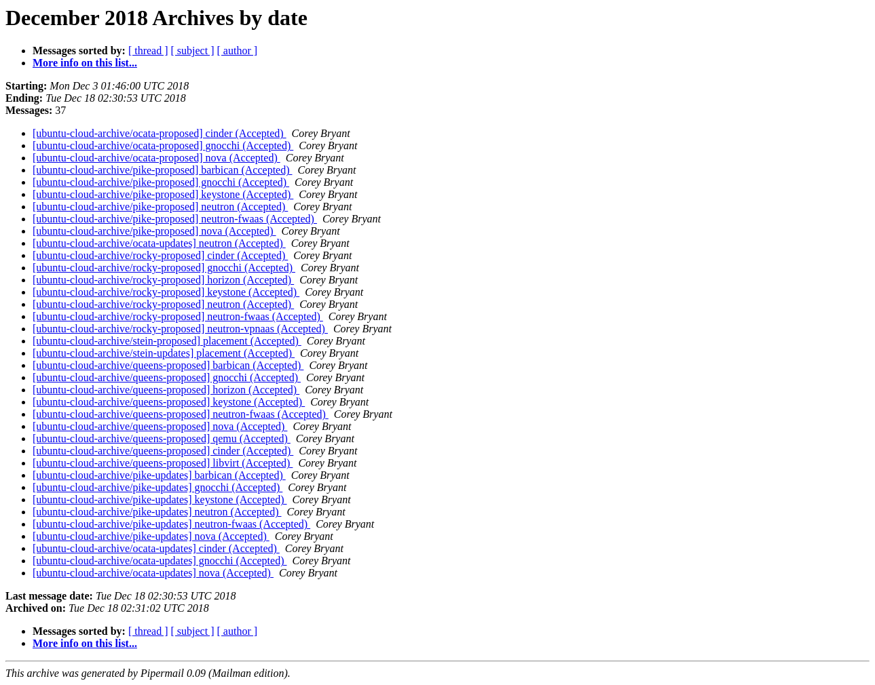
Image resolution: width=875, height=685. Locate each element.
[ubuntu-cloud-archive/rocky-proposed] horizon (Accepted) (163, 280)
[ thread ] (148, 50)
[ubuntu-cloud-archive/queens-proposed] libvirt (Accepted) (163, 463)
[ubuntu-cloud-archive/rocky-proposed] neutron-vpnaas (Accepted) (180, 328)
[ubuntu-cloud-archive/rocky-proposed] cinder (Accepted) (160, 255)
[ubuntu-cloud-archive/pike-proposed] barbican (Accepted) (163, 170)
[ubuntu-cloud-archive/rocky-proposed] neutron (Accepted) (163, 304)
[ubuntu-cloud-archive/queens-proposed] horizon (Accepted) (166, 389)
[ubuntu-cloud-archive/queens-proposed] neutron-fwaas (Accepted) (181, 414)
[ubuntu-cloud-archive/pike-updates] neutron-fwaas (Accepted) (171, 524)
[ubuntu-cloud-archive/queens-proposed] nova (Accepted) (160, 426)
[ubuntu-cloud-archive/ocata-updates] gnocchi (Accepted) (160, 560)
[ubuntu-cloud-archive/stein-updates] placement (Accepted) (164, 353)
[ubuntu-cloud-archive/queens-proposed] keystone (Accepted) (169, 402)
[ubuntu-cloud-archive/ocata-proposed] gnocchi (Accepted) (163, 145)
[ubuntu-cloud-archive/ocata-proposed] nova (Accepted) (156, 157)
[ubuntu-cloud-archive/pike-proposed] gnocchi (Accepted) (161, 182)
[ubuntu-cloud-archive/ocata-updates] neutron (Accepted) (159, 243)
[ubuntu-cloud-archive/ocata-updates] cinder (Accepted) (156, 548)
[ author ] (237, 50)
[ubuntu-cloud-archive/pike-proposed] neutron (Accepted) (160, 206)
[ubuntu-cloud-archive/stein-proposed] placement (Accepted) (167, 341)
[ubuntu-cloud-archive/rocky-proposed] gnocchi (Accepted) (164, 267)
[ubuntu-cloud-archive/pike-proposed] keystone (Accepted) (163, 194)
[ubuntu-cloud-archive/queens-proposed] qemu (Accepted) (162, 438)
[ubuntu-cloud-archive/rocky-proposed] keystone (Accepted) (166, 292)
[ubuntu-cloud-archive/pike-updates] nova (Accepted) (151, 536)
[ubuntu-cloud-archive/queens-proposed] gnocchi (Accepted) (167, 377)
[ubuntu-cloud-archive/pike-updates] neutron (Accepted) (157, 511)
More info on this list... (85, 62)
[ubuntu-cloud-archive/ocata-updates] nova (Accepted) (153, 573)
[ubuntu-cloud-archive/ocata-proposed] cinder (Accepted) (159, 133)
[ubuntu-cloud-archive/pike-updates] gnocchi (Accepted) (157, 487)
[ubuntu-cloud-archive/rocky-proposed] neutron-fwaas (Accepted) (178, 316)
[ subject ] (193, 50)
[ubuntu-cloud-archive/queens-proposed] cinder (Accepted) (163, 450)
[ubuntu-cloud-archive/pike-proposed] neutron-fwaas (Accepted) (175, 218)
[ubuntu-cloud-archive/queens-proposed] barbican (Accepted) (168, 365)
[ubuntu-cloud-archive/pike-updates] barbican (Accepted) (159, 475)
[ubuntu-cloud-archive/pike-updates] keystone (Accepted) (160, 499)
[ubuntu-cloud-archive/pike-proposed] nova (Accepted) (154, 231)
